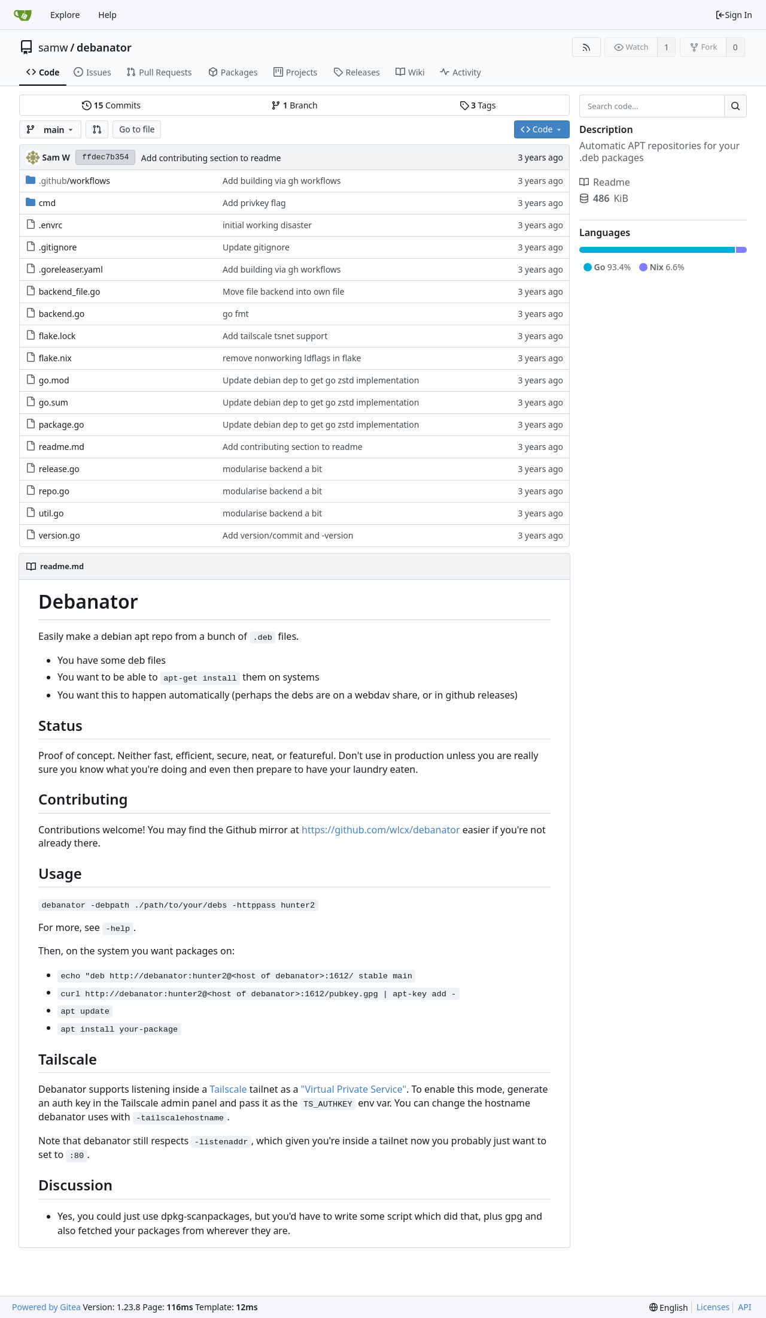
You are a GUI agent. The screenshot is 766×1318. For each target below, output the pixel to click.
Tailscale (228, 1089)
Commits (111, 105)
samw (53, 47)
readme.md (61, 446)
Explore (65, 14)
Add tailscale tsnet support (275, 335)
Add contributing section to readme (211, 158)
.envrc (51, 225)
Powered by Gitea (46, 1307)
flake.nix (55, 358)
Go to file (136, 129)
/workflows (74, 180)
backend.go (62, 313)
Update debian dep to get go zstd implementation (321, 380)
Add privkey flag (254, 202)
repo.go (54, 491)
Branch (294, 105)
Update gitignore (256, 247)
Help (107, 14)
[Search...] (735, 106)
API (744, 1307)
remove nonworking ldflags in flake (292, 358)
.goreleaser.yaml (71, 269)
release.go (59, 468)
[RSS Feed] (586, 47)
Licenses (713, 1307)
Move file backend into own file (283, 291)
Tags (478, 105)
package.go (61, 424)
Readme (604, 182)
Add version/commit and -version (288, 535)
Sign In (733, 14)
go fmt (236, 313)
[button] (97, 129)
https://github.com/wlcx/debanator (381, 829)
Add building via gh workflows (282, 180)
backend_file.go (70, 291)
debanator (104, 47)
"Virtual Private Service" (353, 1089)
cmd (47, 202)
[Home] (22, 15)
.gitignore (58, 247)
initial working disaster (267, 225)
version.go (59, 535)
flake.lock (57, 335)
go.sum (53, 402)
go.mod (54, 380)
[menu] (668, 1307)
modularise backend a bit (272, 468)
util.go (51, 513)
